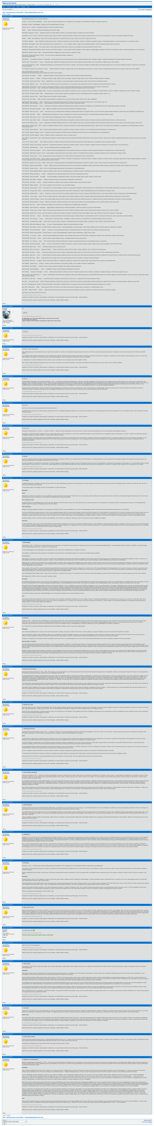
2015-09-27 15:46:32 (8, 306)
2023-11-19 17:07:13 (8, 477)
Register (23, 6)
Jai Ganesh (6, 18)
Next (9, 14)
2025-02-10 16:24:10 (8, 904)
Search (18, 6)
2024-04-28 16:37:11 (8, 615)
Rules (13, 6)
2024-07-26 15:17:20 (8, 726)
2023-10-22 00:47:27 (8, 402)
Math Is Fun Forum (9, 3)
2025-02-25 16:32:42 (8, 961)
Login (28, 6)
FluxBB (149, 1122)
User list (9, 6)
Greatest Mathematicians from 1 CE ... (34, 12)
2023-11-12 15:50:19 (8, 453)
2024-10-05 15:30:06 (8, 802)
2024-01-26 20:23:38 (8, 539)
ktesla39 (5, 930)
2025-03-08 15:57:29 (8, 1034)
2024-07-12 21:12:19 (8, 702)
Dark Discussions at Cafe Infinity (15, 12)
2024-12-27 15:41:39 (8, 831)
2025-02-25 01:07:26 (8, 942)
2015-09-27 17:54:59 (8, 328)
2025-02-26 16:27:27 (8, 1005)
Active (142, 9)
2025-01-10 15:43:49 (8, 860)
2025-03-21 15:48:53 (8, 1057)
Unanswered (148, 9)
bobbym (5, 308)
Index (4, 6)
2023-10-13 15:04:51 (8, 376)
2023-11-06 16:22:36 (8, 425)
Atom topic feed (147, 1120)
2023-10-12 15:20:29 (8, 346)
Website (5, 937)
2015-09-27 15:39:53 (8, 16)
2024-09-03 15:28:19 (8, 769)
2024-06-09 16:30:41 (8, 666)
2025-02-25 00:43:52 (8, 927)
